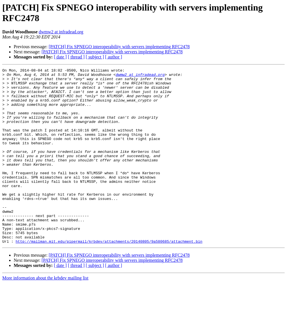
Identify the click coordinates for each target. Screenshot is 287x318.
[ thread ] (76, 56)
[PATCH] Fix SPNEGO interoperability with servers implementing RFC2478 (119, 46)
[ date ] (60, 56)
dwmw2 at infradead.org (61, 31)
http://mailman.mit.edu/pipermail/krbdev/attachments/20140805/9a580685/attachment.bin (109, 276)
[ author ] (113, 56)
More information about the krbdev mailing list (45, 313)
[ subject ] (95, 56)
